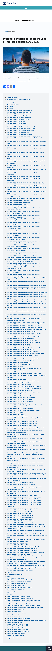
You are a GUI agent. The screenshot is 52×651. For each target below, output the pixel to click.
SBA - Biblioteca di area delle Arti (15, 578)
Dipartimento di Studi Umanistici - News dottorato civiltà (22, 548)
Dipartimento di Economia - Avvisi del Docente (19, 117)
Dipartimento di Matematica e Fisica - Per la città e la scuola (22, 355)
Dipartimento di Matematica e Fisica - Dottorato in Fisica (22, 340)
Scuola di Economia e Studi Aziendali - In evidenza (20, 598)
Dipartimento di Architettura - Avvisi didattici (19, 112)
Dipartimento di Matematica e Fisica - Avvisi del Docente (21, 331)
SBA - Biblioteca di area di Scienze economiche (19, 582)
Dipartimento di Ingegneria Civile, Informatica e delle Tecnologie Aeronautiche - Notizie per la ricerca (23, 249)
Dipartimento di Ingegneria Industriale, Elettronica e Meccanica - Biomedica (26, 287)
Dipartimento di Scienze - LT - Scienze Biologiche (19, 385)
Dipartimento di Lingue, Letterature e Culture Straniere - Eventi (23, 326)
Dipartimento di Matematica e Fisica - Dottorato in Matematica (23, 342)
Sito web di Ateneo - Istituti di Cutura (16, 613)
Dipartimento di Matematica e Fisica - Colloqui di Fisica (21, 335)
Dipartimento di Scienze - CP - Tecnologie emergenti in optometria (24, 368)
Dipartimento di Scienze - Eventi (15, 370)
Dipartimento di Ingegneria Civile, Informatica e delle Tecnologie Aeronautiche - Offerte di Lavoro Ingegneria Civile (23, 260)
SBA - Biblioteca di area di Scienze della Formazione (20, 580)
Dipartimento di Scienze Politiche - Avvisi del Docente (21, 510)
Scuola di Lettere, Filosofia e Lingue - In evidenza (19, 604)
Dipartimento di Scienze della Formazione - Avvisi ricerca (21, 425)
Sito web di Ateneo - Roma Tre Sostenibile (18, 631)
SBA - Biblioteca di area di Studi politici (17, 583)
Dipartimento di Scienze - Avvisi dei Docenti (18, 363)
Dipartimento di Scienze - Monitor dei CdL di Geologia (21, 397)
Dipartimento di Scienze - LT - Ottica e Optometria (20, 383)
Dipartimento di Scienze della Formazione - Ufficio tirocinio (22, 508)
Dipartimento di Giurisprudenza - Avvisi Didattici (19, 202)
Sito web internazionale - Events (15, 635)
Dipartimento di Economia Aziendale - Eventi (18, 132)
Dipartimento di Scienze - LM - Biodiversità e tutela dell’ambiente (24, 374)
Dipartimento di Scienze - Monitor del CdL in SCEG (20, 401)
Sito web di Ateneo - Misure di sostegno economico (20, 615)
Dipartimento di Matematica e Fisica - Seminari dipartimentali (23, 359)
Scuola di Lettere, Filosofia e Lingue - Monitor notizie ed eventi (23, 606)
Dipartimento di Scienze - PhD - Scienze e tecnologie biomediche (23, 410)
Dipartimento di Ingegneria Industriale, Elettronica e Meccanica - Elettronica (27, 292)
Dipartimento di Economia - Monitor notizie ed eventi (21, 127)
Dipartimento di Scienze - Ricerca (15, 414)
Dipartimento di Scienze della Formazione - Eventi (20, 482)
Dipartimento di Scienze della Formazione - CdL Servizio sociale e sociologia (26, 473)
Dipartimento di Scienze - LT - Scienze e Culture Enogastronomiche (24, 388)
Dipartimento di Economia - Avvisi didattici (18, 119)
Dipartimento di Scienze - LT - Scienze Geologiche (19, 390)
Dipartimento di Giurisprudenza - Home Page (18, 206)
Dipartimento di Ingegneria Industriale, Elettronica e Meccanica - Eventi (25, 294)
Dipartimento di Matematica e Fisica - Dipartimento (20, 339)
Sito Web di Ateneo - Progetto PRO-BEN (17, 624)
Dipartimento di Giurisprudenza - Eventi (17, 204)
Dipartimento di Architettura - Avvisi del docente (19, 110)
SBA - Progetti (10, 593)
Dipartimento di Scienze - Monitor (16, 394)
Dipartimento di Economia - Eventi (16, 121)
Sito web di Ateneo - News (13, 617)
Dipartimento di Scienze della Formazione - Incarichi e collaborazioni (24, 486)
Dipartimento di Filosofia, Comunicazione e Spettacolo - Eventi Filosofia (26, 184)
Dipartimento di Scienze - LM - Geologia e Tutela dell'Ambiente (23, 381)
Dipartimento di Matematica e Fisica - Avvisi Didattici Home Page (24, 333)
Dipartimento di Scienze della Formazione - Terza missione (22, 495)
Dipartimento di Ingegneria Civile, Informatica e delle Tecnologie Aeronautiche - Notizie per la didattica (23, 245)
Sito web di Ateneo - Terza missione (16, 633)
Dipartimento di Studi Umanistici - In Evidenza (19, 545)
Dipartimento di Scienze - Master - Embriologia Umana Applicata (23, 392)
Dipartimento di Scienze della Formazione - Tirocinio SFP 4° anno (24, 501)
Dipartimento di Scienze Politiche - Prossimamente (20, 517)
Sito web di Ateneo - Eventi (14, 611)
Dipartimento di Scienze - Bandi (15, 366)
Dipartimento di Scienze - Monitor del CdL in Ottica (20, 399)
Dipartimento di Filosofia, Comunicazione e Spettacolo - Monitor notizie (26, 199)
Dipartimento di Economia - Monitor (16, 125)
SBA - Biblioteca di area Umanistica (16, 589)
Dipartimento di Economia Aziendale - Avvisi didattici (20, 130)
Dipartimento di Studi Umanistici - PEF (17, 560)
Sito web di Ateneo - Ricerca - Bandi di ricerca (18, 626)
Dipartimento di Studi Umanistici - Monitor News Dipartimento (23, 547)
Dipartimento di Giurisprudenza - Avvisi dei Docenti (20, 200)
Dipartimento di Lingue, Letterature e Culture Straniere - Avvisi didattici (25, 324)
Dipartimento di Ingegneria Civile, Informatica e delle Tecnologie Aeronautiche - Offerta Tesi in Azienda (23, 253)
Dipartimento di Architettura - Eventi (16, 114)
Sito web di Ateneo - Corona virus (15, 609)
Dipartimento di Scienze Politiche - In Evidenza (19, 514)
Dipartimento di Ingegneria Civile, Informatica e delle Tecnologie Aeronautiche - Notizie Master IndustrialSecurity (23, 242)
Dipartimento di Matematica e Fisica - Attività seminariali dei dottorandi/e (26, 329)
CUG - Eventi (10, 107)
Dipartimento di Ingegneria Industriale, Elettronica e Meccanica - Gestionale (26, 300)
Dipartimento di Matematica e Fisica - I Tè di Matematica (21, 346)
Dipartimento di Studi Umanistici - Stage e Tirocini (20, 569)
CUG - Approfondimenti (13, 105)
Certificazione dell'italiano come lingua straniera (19, 99)
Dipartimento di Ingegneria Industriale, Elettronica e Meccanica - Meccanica (26, 302)
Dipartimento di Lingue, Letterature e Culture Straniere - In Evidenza (24, 327)
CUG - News (10, 108)
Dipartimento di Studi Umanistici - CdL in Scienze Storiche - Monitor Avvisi (26, 539)
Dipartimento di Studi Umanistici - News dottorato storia (22, 550)
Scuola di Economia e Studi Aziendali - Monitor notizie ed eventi (23, 600)
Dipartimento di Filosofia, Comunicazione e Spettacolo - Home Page (24, 186)
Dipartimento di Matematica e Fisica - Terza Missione (20, 361)
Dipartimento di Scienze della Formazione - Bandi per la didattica (24, 429)
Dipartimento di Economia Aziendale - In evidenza (19, 134)
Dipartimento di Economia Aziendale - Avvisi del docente (21, 129)
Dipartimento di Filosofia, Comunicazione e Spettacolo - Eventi (23, 176)
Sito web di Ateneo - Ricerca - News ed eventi (18, 628)
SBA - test (9, 595)
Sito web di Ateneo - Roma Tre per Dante (17, 630)
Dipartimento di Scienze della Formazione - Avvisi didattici (22, 421)
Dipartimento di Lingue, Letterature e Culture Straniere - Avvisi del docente (26, 322)
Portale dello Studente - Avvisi (15, 574)
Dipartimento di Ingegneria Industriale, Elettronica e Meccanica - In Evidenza (26, 285)
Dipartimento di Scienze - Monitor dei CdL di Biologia (20, 396)
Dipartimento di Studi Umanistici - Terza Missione (20, 571)
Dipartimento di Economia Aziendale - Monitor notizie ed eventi (23, 136)
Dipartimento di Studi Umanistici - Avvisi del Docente (20, 521)
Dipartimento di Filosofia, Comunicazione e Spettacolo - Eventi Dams (25, 182)
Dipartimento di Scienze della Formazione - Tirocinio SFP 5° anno (24, 502)
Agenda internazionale (12, 97)
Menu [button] (49, 649)
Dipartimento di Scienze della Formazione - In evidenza (21, 484)
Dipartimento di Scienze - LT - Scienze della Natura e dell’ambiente (24, 386)
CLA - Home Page (11, 101)
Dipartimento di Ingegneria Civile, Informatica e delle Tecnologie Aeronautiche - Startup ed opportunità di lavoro (23, 275)
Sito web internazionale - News (15, 637)
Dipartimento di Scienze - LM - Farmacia (17, 379)
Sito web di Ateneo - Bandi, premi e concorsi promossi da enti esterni (25, 607)
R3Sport (9, 576)
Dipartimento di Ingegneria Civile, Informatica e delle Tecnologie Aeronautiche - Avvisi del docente (23, 212)
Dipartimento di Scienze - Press (15, 412)
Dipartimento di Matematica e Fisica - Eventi (18, 344)
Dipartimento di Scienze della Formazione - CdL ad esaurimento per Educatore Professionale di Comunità (24, 431)
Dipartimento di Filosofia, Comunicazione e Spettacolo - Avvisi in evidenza (26, 160)
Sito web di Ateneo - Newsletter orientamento (19, 618)
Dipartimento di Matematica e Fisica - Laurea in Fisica (21, 350)
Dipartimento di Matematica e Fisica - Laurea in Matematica (22, 351)
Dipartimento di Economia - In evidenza (17, 123)
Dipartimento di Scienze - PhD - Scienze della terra (20, 409)
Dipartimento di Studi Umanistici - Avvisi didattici (20, 523)
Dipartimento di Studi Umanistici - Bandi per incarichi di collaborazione (25, 525)
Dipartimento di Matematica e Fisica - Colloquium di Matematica (23, 337)
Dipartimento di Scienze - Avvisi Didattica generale (20, 364)
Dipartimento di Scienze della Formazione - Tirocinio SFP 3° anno (24, 499)
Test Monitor (10, 639)
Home (6, 31)
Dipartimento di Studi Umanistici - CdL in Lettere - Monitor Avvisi (24, 534)
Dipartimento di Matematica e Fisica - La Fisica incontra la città (23, 348)
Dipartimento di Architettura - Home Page (18, 116)
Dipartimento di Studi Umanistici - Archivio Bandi (19, 519)
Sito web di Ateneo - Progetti (14, 622)
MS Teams (10, 79)
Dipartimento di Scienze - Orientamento (17, 403)
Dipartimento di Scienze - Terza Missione (17, 416)
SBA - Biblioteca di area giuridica (15, 585)
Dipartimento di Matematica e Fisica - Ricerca (18, 357)
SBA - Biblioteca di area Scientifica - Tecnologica (19, 587)
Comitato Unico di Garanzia (14, 103)
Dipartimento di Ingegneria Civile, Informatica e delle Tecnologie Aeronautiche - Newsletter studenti (23, 238)
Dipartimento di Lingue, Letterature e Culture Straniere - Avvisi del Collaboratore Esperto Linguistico (24, 319)
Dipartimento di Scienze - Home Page (16, 372)
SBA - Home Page (11, 591)
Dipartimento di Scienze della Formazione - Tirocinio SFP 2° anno (24, 497)
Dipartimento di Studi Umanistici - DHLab (17, 541)
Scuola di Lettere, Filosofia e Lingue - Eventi (18, 602)
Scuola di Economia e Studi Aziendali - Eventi (18, 596)
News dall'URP (10, 572)
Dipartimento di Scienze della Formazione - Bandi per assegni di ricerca (25, 427)
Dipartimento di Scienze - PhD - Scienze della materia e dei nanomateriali (26, 407)
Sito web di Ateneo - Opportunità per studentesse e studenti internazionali (26, 620)
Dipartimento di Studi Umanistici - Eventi (17, 543)
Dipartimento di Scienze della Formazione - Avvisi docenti (22, 423)
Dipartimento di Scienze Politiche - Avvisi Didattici (20, 512)
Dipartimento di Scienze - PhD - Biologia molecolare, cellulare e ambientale (26, 405)
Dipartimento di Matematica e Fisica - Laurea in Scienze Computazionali (25, 353)
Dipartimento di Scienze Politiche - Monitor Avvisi (20, 515)
